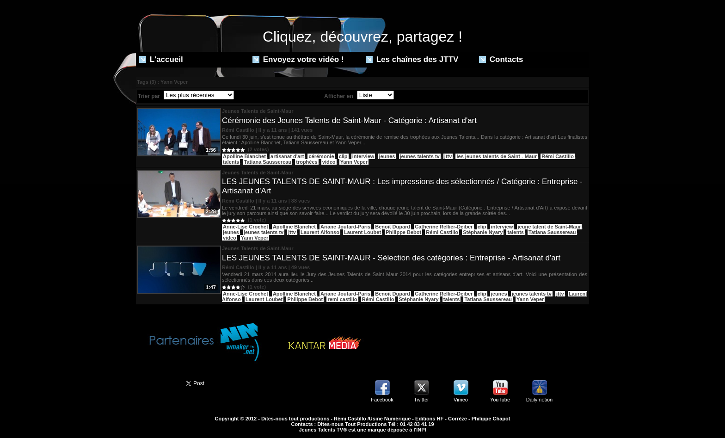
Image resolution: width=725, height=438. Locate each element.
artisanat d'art (287, 156)
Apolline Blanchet (244, 156)
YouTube (500, 399)
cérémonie (321, 156)
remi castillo (342, 299)
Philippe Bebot (403, 232)
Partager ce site (157, 382)
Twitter (421, 399)
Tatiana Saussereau (268, 162)
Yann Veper (354, 162)
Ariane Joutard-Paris (345, 226)
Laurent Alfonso (320, 232)
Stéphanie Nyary (483, 232)
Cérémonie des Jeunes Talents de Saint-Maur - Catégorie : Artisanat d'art (349, 120)
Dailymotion (539, 399)
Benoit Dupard (392, 226)
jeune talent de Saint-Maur (549, 226)
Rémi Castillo (557, 156)
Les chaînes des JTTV (412, 59)
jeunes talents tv (420, 156)
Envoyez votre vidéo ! (298, 59)
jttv (448, 156)
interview (363, 156)
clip (343, 156)
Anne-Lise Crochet (245, 226)
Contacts (501, 59)
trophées (306, 162)
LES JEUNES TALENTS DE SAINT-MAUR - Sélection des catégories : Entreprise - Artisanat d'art (391, 257)
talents (231, 162)
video (329, 162)
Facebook (382, 399)
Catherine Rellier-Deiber (444, 226)
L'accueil (161, 59)
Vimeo (461, 399)
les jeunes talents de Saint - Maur (496, 156)
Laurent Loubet (362, 232)
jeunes (387, 156)
